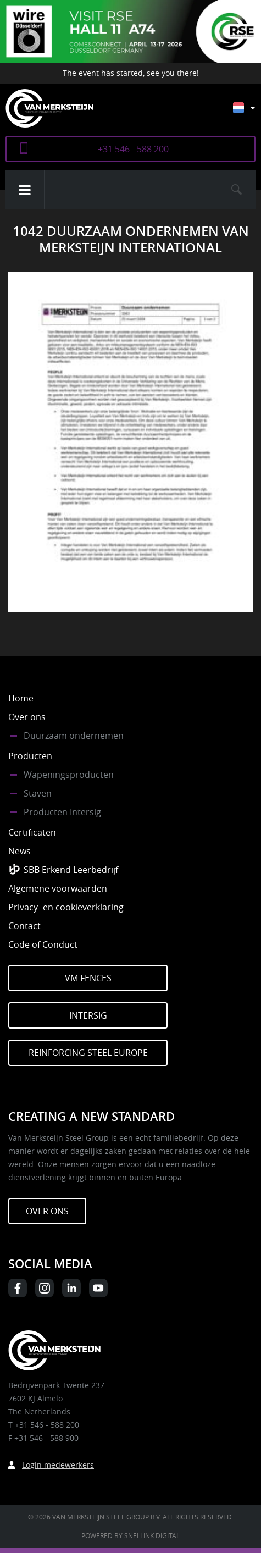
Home (21, 698)
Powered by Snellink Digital (130, 1535)
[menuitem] (252, 113)
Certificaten (32, 832)
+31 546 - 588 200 (133, 149)
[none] (244, 110)
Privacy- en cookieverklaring (66, 907)
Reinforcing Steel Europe (88, 1053)
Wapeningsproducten (69, 775)
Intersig (88, 1015)
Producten (30, 756)
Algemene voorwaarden (57, 888)
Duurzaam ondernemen (74, 735)
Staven (38, 793)
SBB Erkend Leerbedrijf (71, 870)
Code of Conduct (42, 944)
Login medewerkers (58, 1465)
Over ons (27, 717)
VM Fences (88, 978)
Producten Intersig (62, 812)
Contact (24, 926)
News (19, 851)
